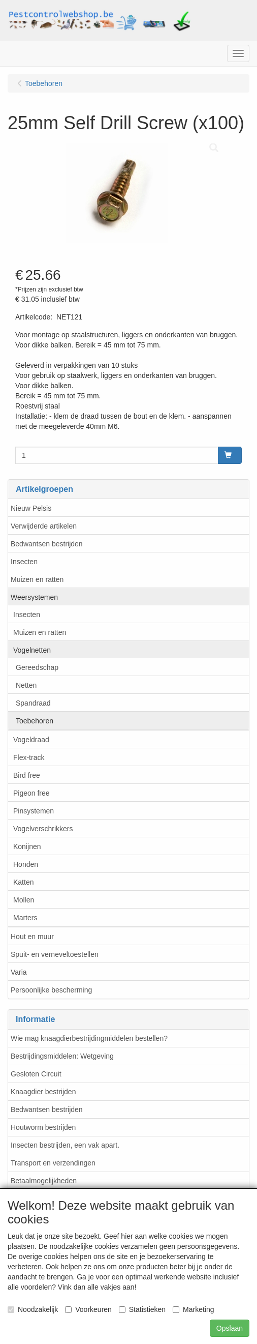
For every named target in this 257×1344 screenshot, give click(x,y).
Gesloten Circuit (36, 1074)
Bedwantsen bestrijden (47, 544)
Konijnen (27, 846)
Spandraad (33, 703)
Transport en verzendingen (53, 1163)
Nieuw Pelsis (31, 508)
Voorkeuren (88, 1309)
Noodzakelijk (33, 1309)
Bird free (26, 775)
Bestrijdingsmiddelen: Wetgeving (62, 1056)
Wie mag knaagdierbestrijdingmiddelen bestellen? (89, 1038)
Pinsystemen (33, 811)
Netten (26, 685)
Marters (25, 918)
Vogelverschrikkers (43, 829)
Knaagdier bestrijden (43, 1092)
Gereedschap (37, 667)
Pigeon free (31, 793)
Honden (25, 864)
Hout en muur (32, 936)
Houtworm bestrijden (43, 1127)
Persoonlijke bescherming (51, 990)
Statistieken (142, 1309)
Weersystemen (34, 597)
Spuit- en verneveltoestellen (55, 954)
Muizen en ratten (37, 579)
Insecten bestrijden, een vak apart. (65, 1145)
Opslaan (229, 1328)
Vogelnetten (32, 650)
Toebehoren (34, 721)
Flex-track (28, 757)
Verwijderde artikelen (44, 526)
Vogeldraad (31, 740)
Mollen (23, 900)
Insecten (24, 562)
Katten (23, 882)
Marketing (193, 1309)
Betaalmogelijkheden (44, 1181)
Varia (19, 972)
